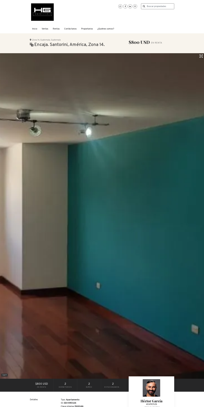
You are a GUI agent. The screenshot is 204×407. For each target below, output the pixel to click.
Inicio (34, 29)
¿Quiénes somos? (105, 29)
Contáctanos (70, 29)
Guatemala (45, 40)
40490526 (151, 404)
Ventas (45, 29)
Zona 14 (35, 40)
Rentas (56, 29)
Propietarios (87, 29)
